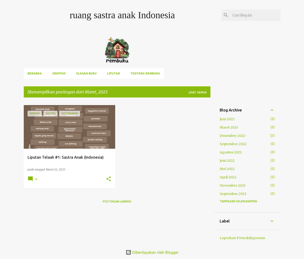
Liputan (113, 73)
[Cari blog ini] (255, 15)
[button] (108, 179)
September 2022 (233, 144)
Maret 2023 (229, 127)
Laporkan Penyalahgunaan (242, 238)
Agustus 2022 (231, 152)
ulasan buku (86, 73)
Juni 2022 (227, 160)
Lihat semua (198, 92)
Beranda (35, 73)
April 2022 (228, 177)
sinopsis (59, 73)
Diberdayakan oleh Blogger (152, 252)
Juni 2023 (227, 119)
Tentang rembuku (145, 73)
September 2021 (233, 194)
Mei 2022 (227, 169)
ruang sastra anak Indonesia (122, 15)
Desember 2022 (232, 136)
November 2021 (233, 185)
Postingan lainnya (117, 201)
